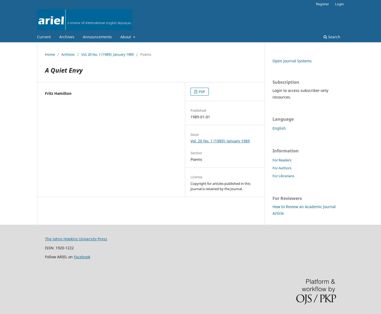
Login (339, 4)
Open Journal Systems (292, 60)
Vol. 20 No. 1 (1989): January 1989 (107, 54)
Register (322, 4)
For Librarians (283, 176)
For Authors (282, 168)
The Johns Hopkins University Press (76, 238)
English (279, 128)
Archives (66, 36)
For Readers (282, 160)
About (126, 36)
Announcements (97, 36)
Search (332, 36)
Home (50, 54)
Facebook (82, 256)
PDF (201, 91)
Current (44, 36)
